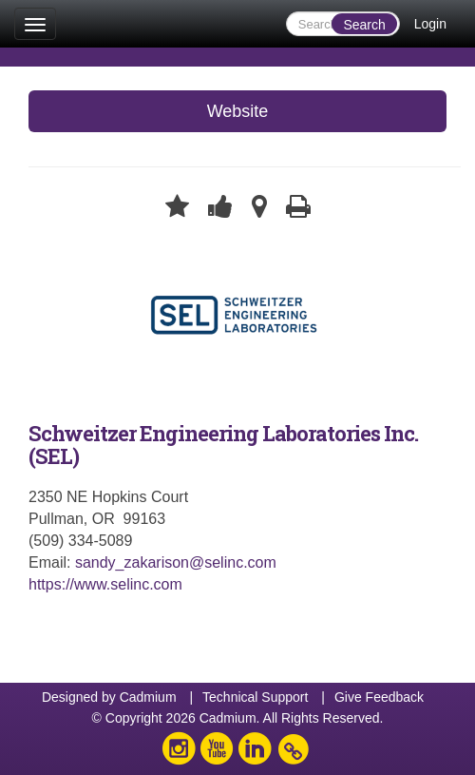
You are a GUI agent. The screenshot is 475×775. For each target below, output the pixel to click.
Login (430, 23)
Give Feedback (379, 697)
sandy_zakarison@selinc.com (175, 562)
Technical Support (255, 697)
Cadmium (148, 697)
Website (238, 111)
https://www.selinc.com (105, 584)
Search (364, 24)
